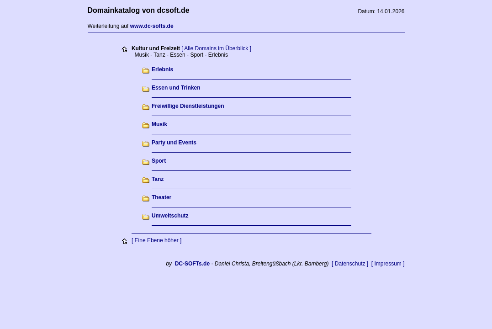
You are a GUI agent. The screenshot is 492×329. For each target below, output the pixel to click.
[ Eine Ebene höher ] (156, 240)
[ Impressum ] (388, 263)
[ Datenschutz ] (350, 263)
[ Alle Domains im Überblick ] (216, 48)
